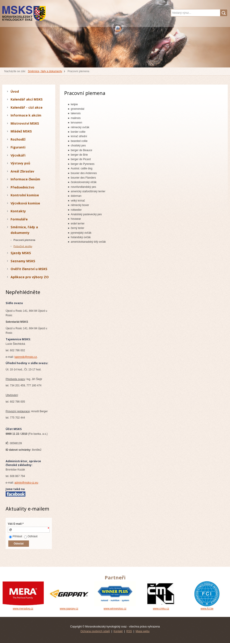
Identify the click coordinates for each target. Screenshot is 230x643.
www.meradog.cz (23, 607)
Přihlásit (15, 536)
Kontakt (118, 631)
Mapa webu (143, 631)
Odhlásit (31, 536)
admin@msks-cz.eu (26, 482)
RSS (129, 631)
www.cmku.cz (161, 607)
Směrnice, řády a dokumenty (45, 71)
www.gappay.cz (69, 607)
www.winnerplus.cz (115, 607)
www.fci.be (207, 607)
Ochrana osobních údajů (95, 631)
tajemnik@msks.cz (25, 356)
